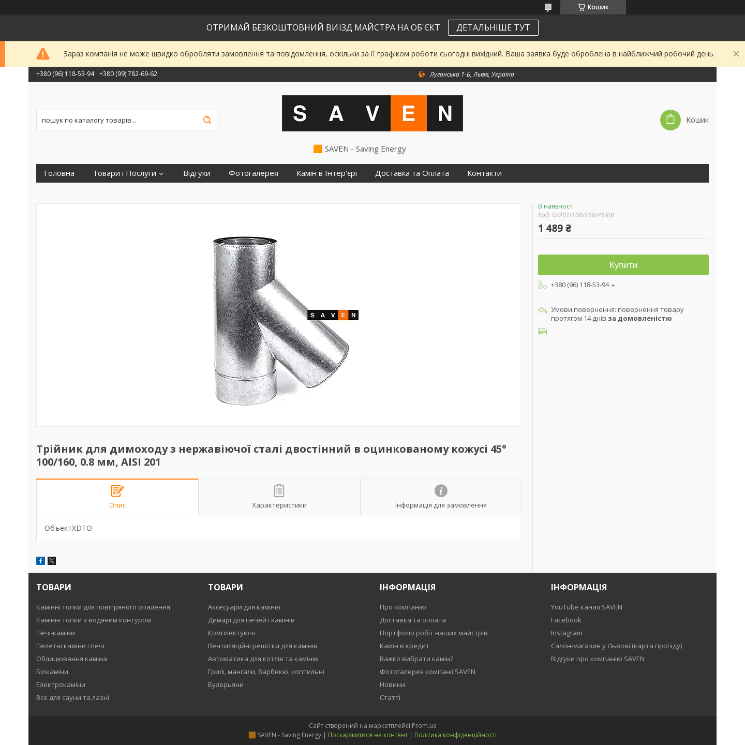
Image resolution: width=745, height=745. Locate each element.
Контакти (484, 173)
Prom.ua (424, 725)
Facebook (566, 619)
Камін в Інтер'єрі (326, 173)
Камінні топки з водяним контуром (93, 619)
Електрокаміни (60, 684)
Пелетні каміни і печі (70, 645)
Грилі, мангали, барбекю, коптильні (266, 671)
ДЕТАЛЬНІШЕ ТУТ (493, 27)
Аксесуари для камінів (244, 607)
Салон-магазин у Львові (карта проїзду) (616, 645)
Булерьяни (226, 684)
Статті (390, 697)
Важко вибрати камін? (416, 658)
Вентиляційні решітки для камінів (263, 645)
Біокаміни (52, 671)
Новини (392, 684)
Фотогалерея (253, 173)
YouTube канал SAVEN (586, 607)
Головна (59, 173)
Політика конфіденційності (455, 735)
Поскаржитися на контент (368, 735)
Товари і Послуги (124, 173)
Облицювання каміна (71, 658)
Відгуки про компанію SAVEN (598, 658)
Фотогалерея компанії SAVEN (427, 671)
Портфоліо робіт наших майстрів (434, 632)
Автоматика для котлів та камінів (263, 658)
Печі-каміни (55, 632)
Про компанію (403, 607)
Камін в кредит (404, 645)
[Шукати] (207, 120)
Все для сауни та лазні (72, 697)
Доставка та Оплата (412, 173)
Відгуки (197, 173)
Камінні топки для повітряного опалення (103, 607)
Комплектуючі (231, 632)
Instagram (567, 632)
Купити (623, 265)
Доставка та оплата (413, 619)
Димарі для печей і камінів (251, 619)
